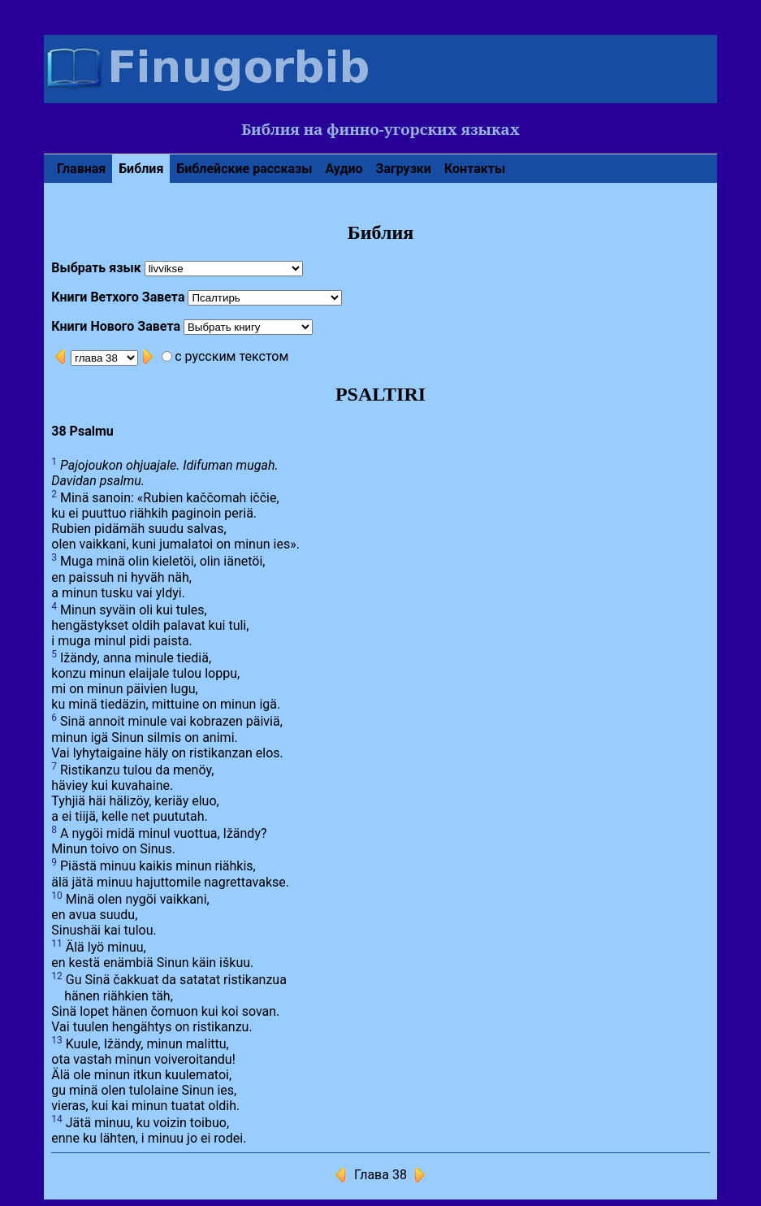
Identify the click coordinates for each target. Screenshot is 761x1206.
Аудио (343, 168)
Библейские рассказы (244, 168)
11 (57, 943)
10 (57, 895)
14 (57, 1119)
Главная (81, 168)
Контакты (474, 168)
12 (57, 976)
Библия (141, 168)
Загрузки (403, 168)
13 (57, 1040)
